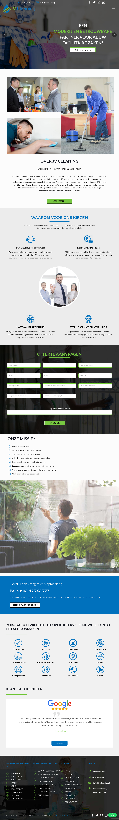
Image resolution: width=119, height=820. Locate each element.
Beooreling (70, 795)
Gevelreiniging (44, 788)
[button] (112, 815)
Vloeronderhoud (46, 778)
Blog (40, 799)
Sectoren (69, 781)
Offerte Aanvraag (73, 785)
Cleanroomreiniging (47, 792)
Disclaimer (70, 799)
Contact (69, 792)
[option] (59, 722)
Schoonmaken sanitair (48, 774)
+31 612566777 (97, 777)
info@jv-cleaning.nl (48, 3)
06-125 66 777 (27, 3)
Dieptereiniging (44, 795)
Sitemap (70, 815)
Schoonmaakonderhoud (49, 771)
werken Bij (70, 788)
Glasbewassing (45, 781)
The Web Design (59, 815)
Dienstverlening (72, 778)
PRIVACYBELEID (71, 802)
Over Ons (69, 774)
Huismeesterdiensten (47, 785)
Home (67, 771)
